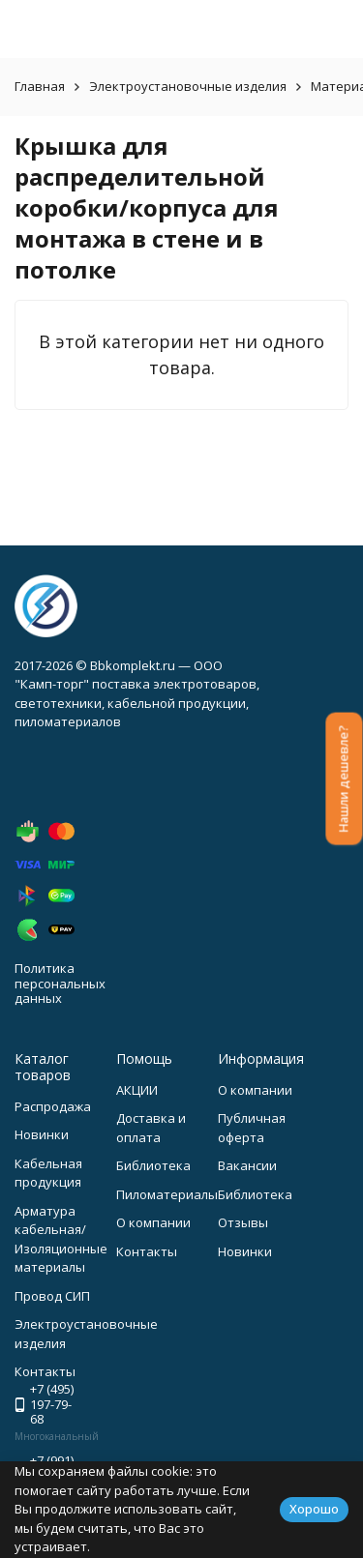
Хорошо (314, 1508)
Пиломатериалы (167, 1194)
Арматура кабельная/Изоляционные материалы (61, 1239)
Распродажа (53, 1106)
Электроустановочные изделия (188, 86)
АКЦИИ (137, 1090)
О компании (153, 1222)
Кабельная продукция (48, 1173)
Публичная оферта (252, 1127)
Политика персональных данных (60, 983)
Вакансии (247, 1165)
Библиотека (153, 1165)
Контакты (146, 1251)
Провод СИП (52, 1296)
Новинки (42, 1134)
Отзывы (243, 1222)
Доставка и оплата (151, 1127)
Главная (40, 86)
